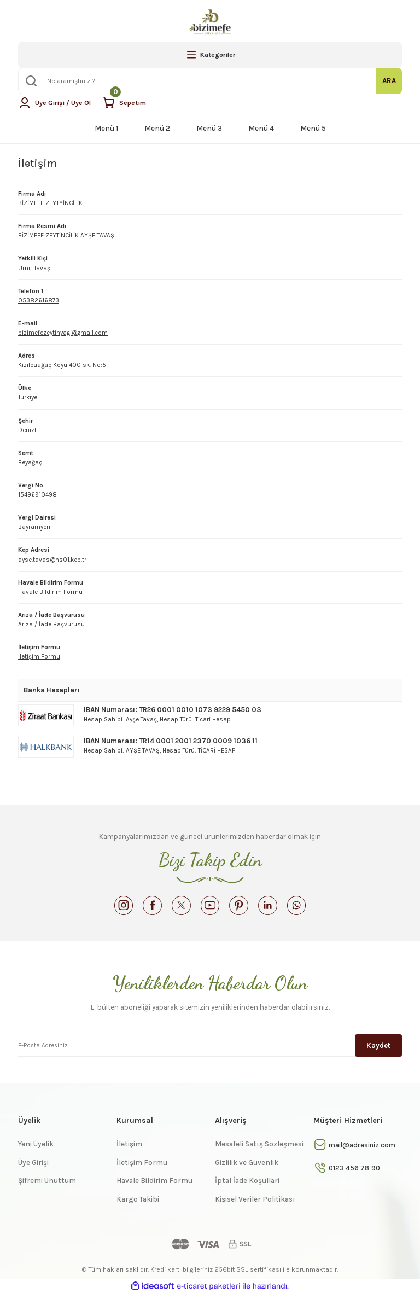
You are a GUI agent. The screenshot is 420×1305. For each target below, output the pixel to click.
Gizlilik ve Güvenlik (246, 1173)
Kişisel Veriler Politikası (255, 1210)
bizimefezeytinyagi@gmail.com (63, 332)
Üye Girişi (33, 1173)
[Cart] (131, 103)
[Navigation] (210, 55)
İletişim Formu (39, 656)
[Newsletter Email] (210, 1054)
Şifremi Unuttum (47, 1191)
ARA (389, 81)
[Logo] (210, 22)
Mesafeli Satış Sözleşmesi (259, 1155)
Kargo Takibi (137, 1210)
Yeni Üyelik (36, 1155)
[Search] (210, 81)
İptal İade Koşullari (247, 1191)
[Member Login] (57, 103)
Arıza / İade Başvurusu (51, 624)
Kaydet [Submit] (378, 1055)
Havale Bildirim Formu (50, 592)
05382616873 (38, 300)
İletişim (129, 1155)
